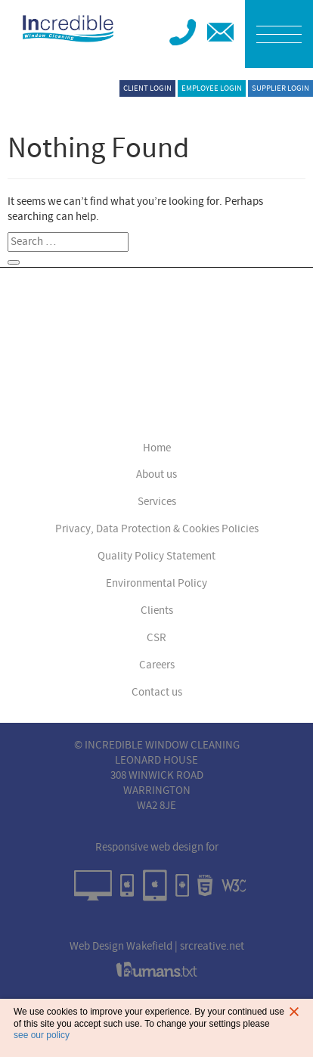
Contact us (157, 692)
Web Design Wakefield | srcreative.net (157, 946)
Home (157, 448)
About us (156, 474)
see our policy (42, 1035)
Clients (157, 610)
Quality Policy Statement (156, 556)
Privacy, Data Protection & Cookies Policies (157, 528)
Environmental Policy (156, 583)
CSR (156, 637)
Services (157, 501)
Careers (157, 665)
